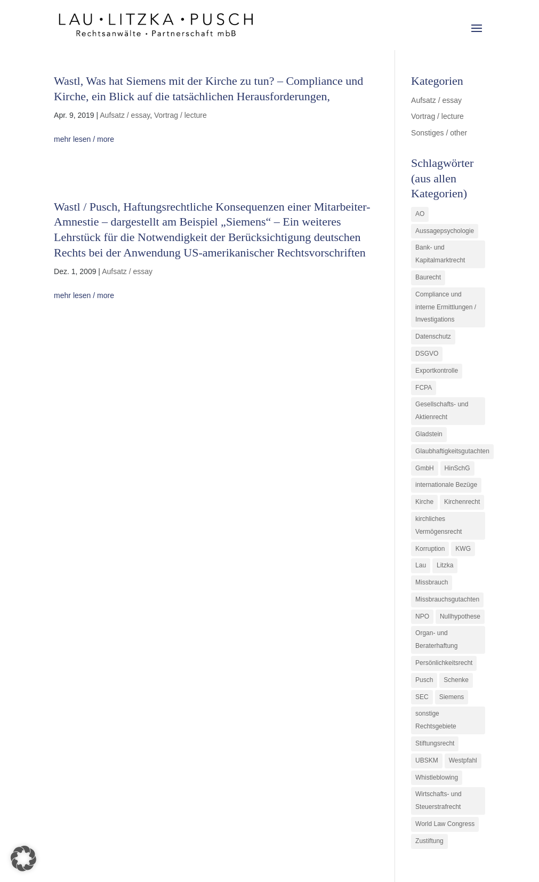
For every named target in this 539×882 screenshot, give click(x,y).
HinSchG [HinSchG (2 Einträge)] (457, 468)
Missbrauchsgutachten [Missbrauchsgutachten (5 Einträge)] (447, 599)
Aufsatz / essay (125, 115)
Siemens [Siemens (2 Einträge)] (451, 697)
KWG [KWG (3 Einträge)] (463, 548)
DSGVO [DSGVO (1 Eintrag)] (426, 353)
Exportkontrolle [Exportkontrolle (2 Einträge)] (436, 370)
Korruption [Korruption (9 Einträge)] (430, 548)
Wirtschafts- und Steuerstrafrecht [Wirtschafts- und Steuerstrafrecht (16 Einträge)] (438, 800)
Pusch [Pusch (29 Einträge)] (424, 680)
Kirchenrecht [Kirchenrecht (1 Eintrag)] (462, 502)
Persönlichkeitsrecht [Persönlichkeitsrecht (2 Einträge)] (443, 663)
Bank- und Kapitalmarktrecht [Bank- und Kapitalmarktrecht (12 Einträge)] (440, 254)
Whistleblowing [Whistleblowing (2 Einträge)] (436, 777)
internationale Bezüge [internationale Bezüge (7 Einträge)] (446, 484)
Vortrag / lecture (180, 115)
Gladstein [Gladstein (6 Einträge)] (429, 434)
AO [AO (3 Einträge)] (419, 214)
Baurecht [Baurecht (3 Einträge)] (428, 277)
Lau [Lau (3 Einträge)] (420, 565)
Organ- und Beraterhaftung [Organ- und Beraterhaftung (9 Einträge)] (436, 639)
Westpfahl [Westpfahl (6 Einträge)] (463, 760)
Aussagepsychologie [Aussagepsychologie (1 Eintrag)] (444, 231)
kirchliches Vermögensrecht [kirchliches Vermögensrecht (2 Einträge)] (438, 525)
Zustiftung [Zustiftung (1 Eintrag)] (429, 841)
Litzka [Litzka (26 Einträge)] (445, 565)
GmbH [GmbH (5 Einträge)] (424, 468)
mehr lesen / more (84, 139)
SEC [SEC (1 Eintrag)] (422, 697)
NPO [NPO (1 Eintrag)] (422, 616)
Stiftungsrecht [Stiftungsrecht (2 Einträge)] (434, 743)
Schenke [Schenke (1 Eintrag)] (456, 680)
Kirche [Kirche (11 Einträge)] (424, 502)
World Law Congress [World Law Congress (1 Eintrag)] (444, 824)
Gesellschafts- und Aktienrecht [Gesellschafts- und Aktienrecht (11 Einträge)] (441, 410)
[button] (23, 858)
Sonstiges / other (439, 133)
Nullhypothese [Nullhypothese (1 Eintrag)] (460, 616)
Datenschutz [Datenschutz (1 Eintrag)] (433, 336)
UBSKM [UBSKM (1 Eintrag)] (426, 760)
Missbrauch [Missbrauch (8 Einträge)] (431, 582)
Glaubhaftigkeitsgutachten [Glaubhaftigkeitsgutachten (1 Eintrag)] (452, 451)
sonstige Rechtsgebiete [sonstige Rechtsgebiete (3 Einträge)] (435, 720)
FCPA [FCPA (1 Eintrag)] (423, 387)
